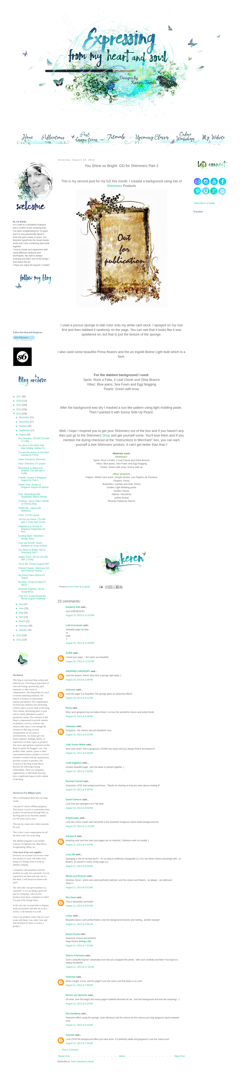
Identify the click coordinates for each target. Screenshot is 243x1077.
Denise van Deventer (76, 995)
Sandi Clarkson (74, 799)
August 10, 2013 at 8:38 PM (79, 789)
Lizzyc (69, 915)
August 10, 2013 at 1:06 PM (79, 679)
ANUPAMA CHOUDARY (78, 671)
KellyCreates (72, 818)
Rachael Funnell (74, 781)
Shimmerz (114, 186)
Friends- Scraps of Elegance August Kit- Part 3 (32, 479)
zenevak (70, 1035)
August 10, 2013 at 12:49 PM (80, 643)
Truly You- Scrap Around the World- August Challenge (32, 597)
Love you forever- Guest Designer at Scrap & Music (32, 544)
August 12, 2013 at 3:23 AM (79, 1003)
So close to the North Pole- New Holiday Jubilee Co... (32, 446)
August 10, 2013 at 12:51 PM (80, 661)
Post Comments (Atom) (82, 1061)
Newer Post (64, 1056)
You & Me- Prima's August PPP (33, 564)
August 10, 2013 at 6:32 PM (79, 734)
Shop (106, 435)
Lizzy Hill (70, 854)
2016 (19, 400)
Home (122, 1056)
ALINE (69, 653)
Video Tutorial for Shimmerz (32, 459)
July (21, 604)
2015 (19, 405)
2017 (19, 396)
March (22, 621)
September (24, 430)
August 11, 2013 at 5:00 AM (79, 866)
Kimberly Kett (73, 607)
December (24, 417)
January (23, 630)
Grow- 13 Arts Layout (28, 515)
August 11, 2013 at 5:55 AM (79, 905)
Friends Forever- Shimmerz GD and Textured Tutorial (33, 569)
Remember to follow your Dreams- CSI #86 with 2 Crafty (31, 471)
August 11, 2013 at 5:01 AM (79, 887)
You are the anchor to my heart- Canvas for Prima (33, 453)
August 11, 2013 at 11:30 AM (80, 967)
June (21, 608)
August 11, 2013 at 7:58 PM (79, 985)
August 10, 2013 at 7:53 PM (79, 771)
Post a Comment (70, 1049)
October (23, 426)
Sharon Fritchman (75, 955)
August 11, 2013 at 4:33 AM (79, 844)
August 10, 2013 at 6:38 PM (79, 753)
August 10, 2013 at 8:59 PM (79, 808)
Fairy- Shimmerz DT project (31, 463)
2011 (19, 639)
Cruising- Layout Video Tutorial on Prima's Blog (33, 502)
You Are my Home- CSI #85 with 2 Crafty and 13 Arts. (32, 520)
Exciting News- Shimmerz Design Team (31, 537)
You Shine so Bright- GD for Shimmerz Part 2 (32, 551)
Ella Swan (71, 897)
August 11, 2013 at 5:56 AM (79, 924)
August (23, 434)
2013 (19, 413)
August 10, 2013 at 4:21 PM (79, 698)
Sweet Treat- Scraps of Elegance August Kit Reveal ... (33, 487)
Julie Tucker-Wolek (76, 744)
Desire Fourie (73, 934)
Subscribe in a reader (204, 203)
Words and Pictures (76, 876)
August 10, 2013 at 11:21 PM (80, 826)
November (24, 422)
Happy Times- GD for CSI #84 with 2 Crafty (33, 558)
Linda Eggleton (74, 763)
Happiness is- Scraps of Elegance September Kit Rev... (31, 529)
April (21, 617)
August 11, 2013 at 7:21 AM (79, 945)
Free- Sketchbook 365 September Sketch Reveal (32, 495)
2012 (19, 635)
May (21, 613)
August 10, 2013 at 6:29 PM (79, 716)
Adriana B (71, 836)
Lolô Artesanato (74, 625)
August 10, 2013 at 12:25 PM (80, 615)
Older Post (179, 1056)
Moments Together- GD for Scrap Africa (31, 590)
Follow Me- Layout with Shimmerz (29, 509)
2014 (19, 409)
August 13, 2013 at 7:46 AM (79, 1043)
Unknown (71, 689)
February (23, 625)
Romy (69, 708)
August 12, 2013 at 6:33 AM (79, 1025)
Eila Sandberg (73, 1013)
